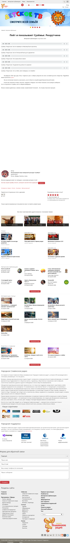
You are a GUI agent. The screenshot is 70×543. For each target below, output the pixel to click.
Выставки (28, 500)
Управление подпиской (55, 503)
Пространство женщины (9, 511)
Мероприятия (30, 1)
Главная (4, 1)
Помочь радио (52, 507)
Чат (63, 7)
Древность (29, 510)
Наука (27, 513)
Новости (4, 493)
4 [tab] (37, 27)
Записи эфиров (6, 499)
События (27, 492)
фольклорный (26, 188)
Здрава (28, 506)
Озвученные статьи (8, 513)
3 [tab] (35, 27)
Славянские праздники (8, 509)
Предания (28, 522)
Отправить (5, 482)
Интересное (29, 517)
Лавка (23, 1)
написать (41, 183)
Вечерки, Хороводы (31, 502)
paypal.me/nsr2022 (63, 442)
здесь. (12, 77)
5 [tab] (39, 27)
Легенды (28, 526)
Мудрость (28, 511)
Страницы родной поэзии (9, 518)
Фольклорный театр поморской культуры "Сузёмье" (25, 172)
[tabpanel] (35, 17)
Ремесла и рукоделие (32, 515)
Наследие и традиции (32, 518)
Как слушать (52, 501)
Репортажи (5, 508)
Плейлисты (51, 493)
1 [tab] (30, 27)
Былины (28, 528)
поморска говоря (6, 188)
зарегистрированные (64, 198)
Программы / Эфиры (8, 497)
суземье (19, 188)
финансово (29, 431)
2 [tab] (32, 27)
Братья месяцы (6, 502)
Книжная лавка (6, 516)
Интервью (5, 504)
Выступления (29, 497)
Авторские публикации (14, 1)
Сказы (26, 521)
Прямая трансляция (54, 492)
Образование (29, 508)
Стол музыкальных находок (10, 506)
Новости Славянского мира (10, 500)
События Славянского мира (33, 493)
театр (13, 188)
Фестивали (29, 495)
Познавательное (30, 499)
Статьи (26, 504)
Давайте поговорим (8, 515)
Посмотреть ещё (35, 291)
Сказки (28, 524)
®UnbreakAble (16, 540)
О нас (49, 505)
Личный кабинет (53, 509)
